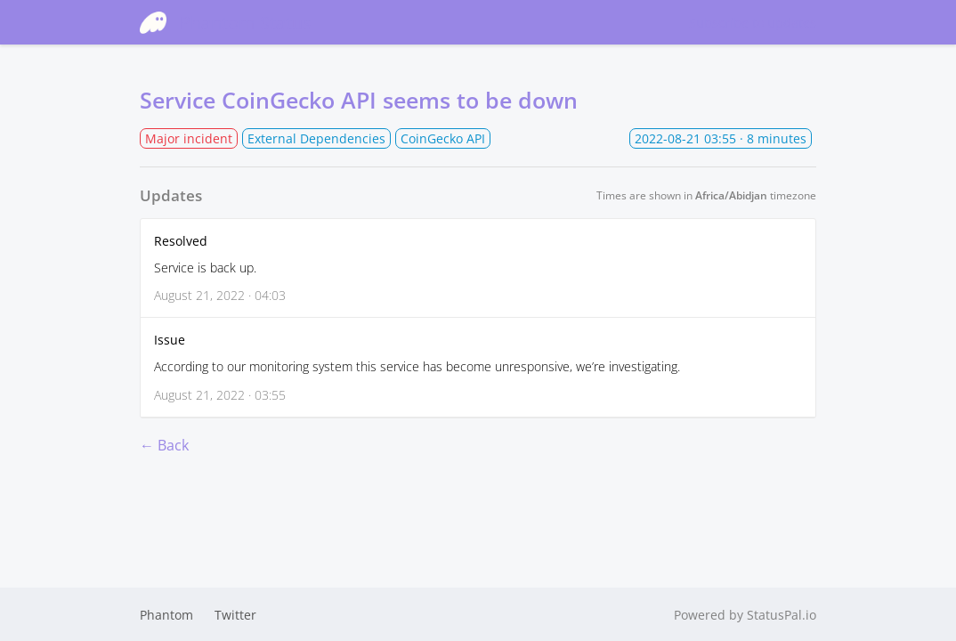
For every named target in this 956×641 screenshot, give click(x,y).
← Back (164, 445)
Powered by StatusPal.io (745, 614)
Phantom (166, 614)
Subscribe (752, 22)
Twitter (235, 614)
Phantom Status (226, 22)
